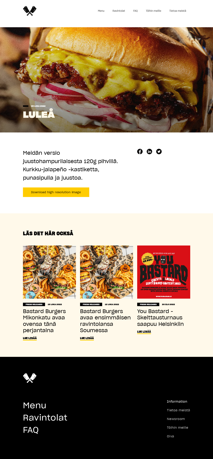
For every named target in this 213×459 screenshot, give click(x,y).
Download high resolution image (56, 192)
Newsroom (176, 419)
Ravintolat (119, 11)
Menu (101, 11)
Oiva (170, 436)
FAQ (135, 11)
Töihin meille (153, 11)
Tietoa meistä (177, 11)
